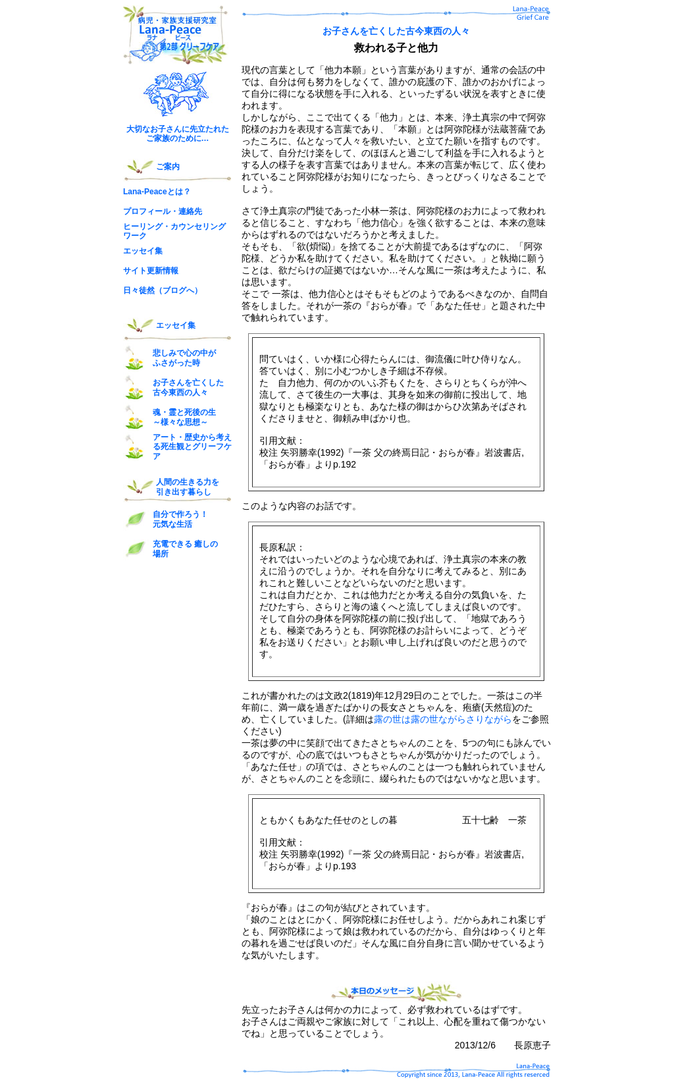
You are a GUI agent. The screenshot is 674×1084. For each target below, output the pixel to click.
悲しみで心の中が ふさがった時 (184, 357)
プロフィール (146, 211)
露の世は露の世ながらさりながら (443, 719)
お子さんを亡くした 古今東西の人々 (188, 387)
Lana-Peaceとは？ (157, 191)
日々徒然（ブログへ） (162, 290)
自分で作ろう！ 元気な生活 (180, 519)
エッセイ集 (143, 251)
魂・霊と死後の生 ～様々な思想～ (184, 417)
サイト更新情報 (150, 270)
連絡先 (190, 211)
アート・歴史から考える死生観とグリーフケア (192, 447)
